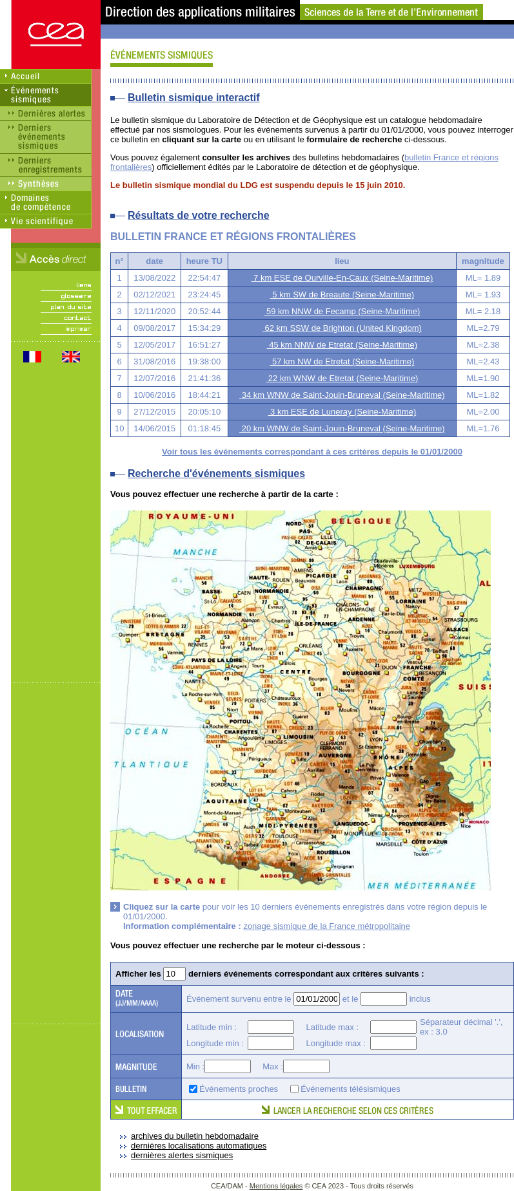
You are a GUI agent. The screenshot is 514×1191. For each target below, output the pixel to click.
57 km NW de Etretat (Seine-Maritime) (342, 361)
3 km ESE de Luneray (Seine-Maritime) (342, 412)
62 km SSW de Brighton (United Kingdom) (342, 328)
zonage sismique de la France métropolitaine (326, 926)
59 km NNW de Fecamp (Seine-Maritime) (342, 311)
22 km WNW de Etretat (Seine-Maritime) (342, 378)
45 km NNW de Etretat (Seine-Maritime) (342, 345)
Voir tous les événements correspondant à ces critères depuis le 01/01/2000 (312, 451)
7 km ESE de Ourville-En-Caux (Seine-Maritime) (342, 278)
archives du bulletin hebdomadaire (195, 1136)
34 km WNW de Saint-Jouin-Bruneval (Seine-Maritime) (342, 395)
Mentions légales (276, 1186)
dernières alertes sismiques (182, 1155)
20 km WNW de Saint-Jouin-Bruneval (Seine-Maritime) (342, 428)
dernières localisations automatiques (198, 1145)
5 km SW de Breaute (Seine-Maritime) (342, 294)
